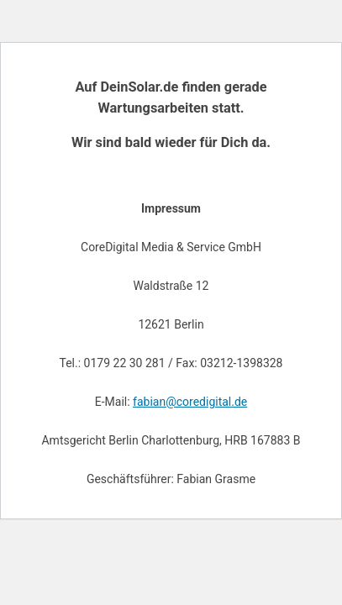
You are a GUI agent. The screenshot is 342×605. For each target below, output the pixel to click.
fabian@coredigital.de (190, 401)
